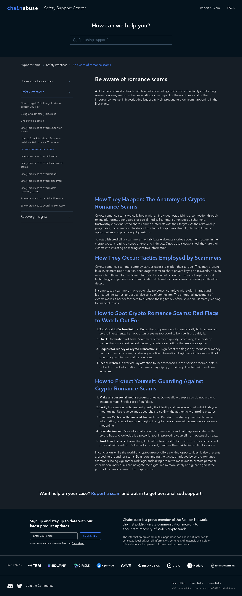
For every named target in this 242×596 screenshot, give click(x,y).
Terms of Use (178, 583)
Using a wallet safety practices (38, 114)
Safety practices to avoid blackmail (41, 181)
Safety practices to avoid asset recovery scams (38, 190)
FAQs (231, 8)
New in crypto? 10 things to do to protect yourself (41, 105)
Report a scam (106, 494)
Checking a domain (32, 121)
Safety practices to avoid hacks (39, 156)
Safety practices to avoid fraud (39, 174)
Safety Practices (56, 65)
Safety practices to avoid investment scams (42, 165)
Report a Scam (210, 8)
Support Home (31, 65)
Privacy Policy (78, 543)
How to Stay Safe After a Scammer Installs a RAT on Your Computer (41, 140)
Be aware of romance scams (37, 149)
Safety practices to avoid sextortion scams (41, 130)
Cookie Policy (214, 583)
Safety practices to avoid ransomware (43, 205)
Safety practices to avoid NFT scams (42, 198)
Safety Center (65, 8)
